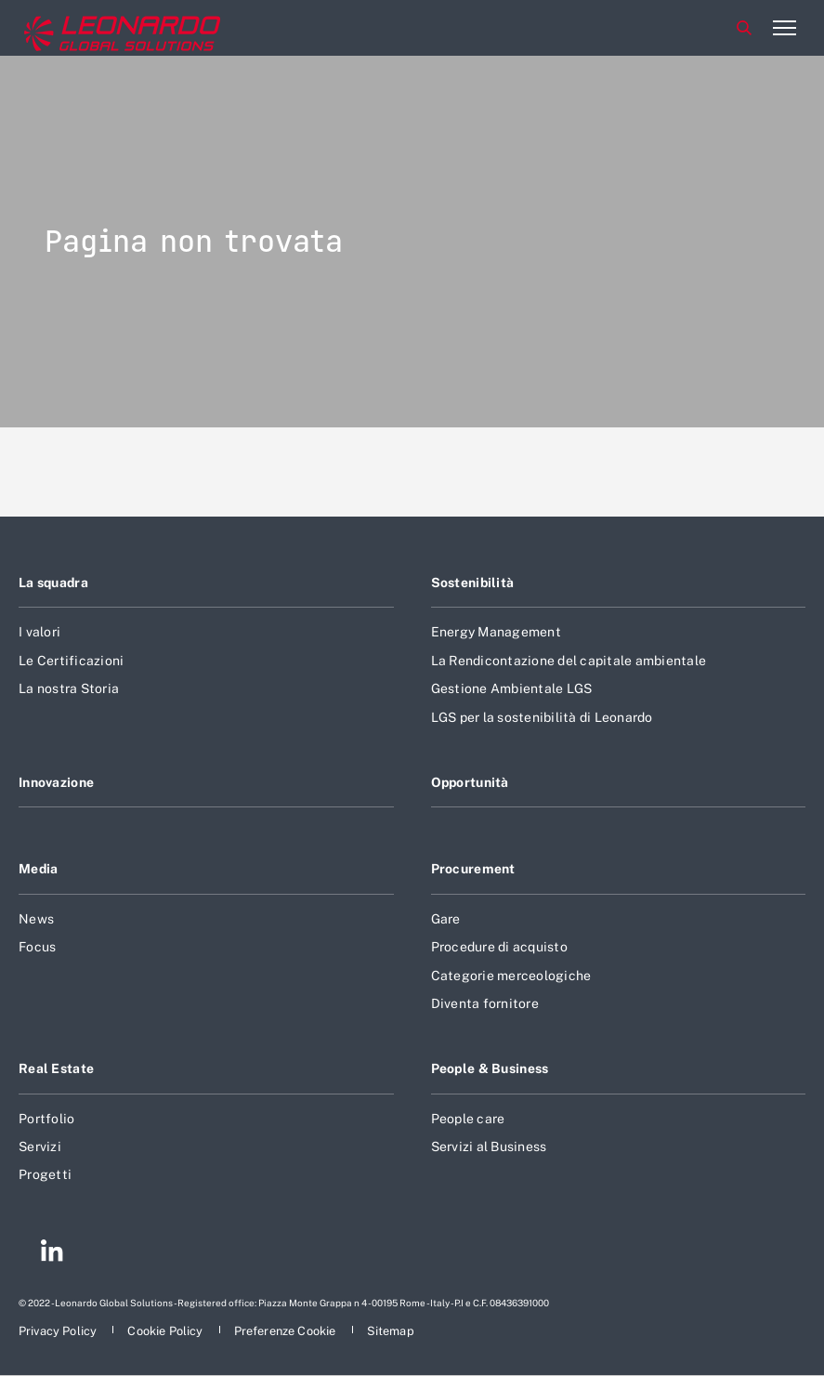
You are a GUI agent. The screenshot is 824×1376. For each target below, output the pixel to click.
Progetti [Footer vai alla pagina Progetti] (45, 1174)
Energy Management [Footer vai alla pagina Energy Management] (496, 631)
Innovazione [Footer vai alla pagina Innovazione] (56, 782)
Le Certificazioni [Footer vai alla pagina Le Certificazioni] (71, 660)
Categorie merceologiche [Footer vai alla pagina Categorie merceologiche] (511, 975)
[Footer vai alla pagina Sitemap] (390, 1331)
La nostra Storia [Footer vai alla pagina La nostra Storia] (69, 688)
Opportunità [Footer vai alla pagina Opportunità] (470, 782)
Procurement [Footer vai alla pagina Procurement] (473, 868)
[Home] (92, 28)
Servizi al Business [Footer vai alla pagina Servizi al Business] (489, 1146)
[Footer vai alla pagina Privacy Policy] (59, 1331)
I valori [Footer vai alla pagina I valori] (39, 631)
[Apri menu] (784, 28)
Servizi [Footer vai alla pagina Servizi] (40, 1146)
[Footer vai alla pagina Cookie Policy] (166, 1331)
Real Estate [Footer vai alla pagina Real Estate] (56, 1068)
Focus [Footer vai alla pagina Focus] (37, 946)
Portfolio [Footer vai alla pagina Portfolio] (46, 1118)
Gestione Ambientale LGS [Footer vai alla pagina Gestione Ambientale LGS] (512, 688)
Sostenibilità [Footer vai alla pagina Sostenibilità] (473, 582)
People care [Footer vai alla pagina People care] (468, 1118)
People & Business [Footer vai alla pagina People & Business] (490, 1068)
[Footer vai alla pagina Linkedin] (52, 1253)
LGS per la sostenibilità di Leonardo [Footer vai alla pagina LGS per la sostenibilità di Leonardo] (542, 717)
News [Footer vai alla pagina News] (36, 918)
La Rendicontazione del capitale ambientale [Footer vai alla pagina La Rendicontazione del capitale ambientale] (569, 660)
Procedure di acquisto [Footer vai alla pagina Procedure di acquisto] (499, 946)
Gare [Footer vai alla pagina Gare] (446, 918)
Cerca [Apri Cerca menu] (744, 28)
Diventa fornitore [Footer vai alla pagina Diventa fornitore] (485, 1003)
